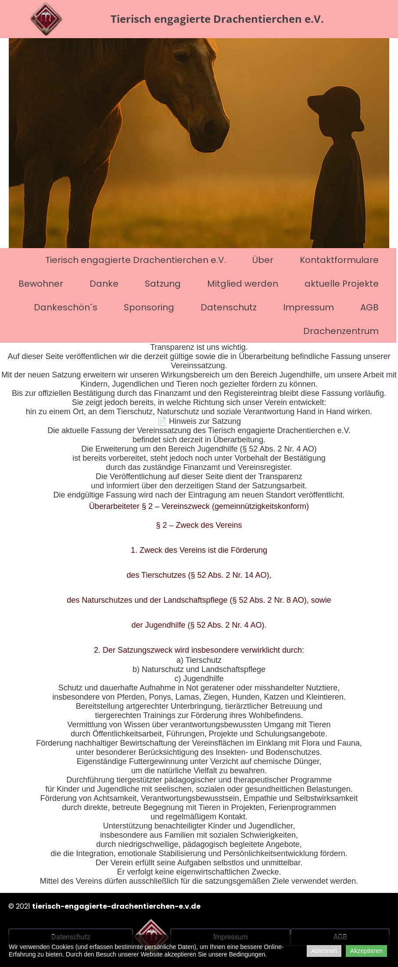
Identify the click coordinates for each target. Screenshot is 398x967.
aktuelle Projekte (342, 283)
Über (262, 260)
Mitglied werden (242, 283)
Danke (104, 283)
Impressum (308, 307)
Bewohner (40, 283)
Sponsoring (149, 307)
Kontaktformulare (339, 260)
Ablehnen (324, 950)
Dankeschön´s (65, 307)
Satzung (163, 283)
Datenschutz (229, 307)
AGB (369, 307)
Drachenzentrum (341, 331)
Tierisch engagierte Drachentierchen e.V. (135, 260)
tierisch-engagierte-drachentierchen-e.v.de (116, 906)
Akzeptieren (366, 950)
